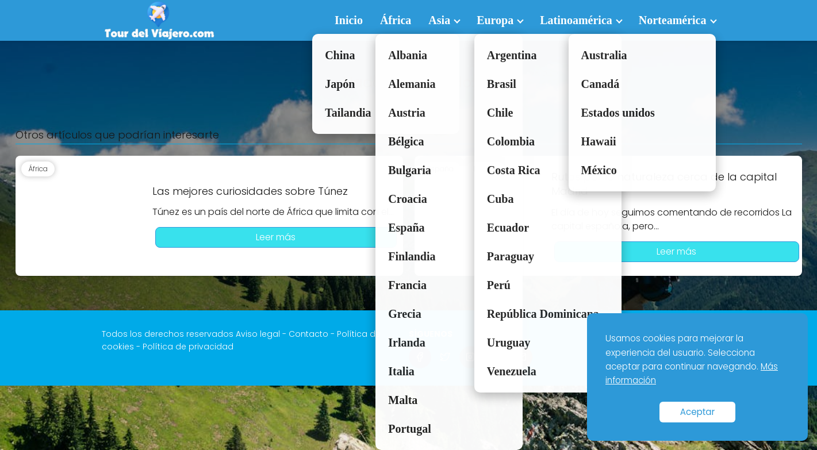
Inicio (349, 20)
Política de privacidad (188, 346)
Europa (495, 20)
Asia (439, 20)
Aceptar (697, 412)
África (395, 20)
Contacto (308, 334)
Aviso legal (258, 334)
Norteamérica (673, 20)
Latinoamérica (576, 20)
